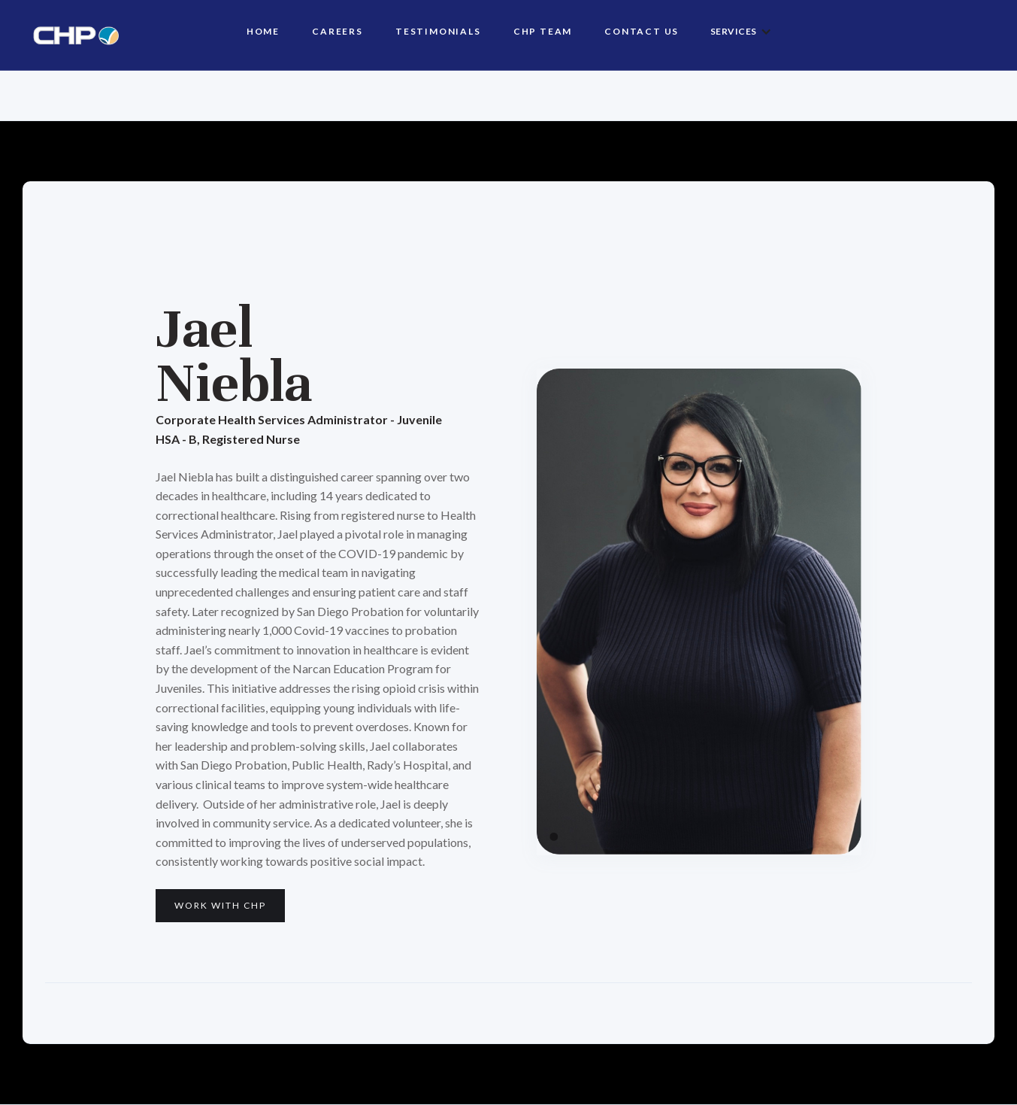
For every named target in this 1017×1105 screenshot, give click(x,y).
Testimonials (438, 31)
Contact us (641, 31)
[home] (70, 35)
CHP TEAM (542, 31)
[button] (741, 31)
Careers (337, 31)
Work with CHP (220, 905)
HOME (263, 31)
